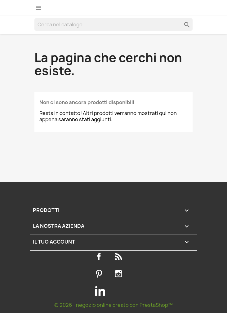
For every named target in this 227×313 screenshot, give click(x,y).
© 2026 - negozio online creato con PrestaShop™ (113, 305)
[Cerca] (113, 24)
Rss (120, 257)
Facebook (100, 257)
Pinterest (100, 274)
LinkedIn (100, 291)
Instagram (120, 274)
